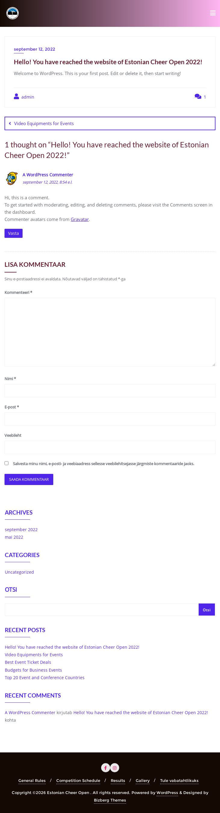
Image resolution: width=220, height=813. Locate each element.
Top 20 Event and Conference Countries (45, 677)
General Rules (32, 780)
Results (118, 780)
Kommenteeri (18, 292)
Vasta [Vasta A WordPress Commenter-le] (13, 233)
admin (24, 96)
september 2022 (21, 529)
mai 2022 (14, 537)
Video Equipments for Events (44, 123)
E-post (12, 407)
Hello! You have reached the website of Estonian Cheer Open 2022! (72, 647)
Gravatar (80, 219)
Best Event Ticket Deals (28, 662)
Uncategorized (19, 572)
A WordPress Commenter (48, 175)
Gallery (143, 780)
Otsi (11, 590)
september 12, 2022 (34, 49)
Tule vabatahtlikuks (179, 780)
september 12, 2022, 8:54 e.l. (47, 182)
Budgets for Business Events (33, 670)
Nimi (10, 378)
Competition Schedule (78, 780)
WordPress (167, 792)
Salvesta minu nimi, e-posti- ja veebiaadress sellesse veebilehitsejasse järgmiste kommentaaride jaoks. (103, 463)
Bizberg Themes (110, 800)
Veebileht (13, 435)
